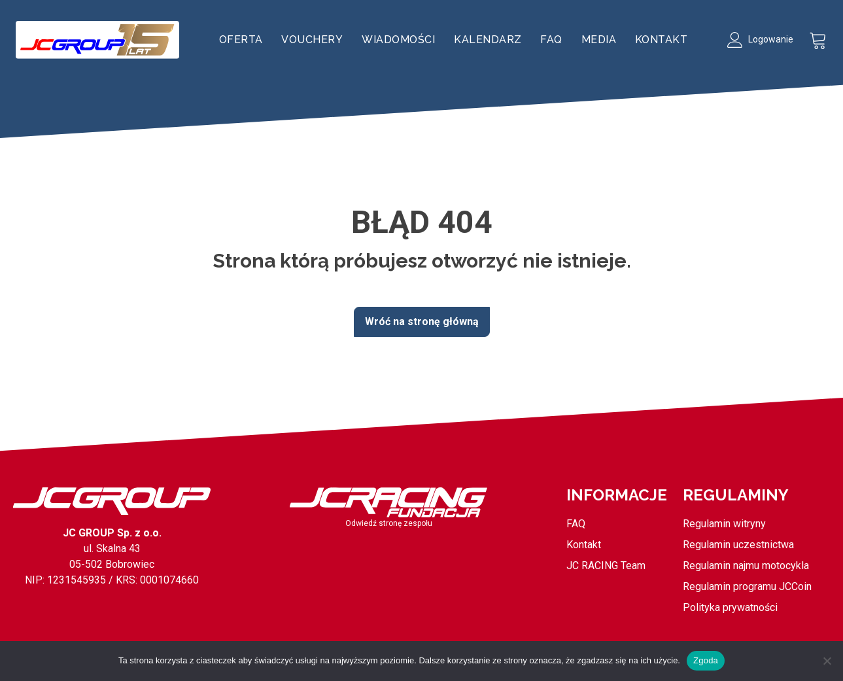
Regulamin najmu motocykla (746, 565)
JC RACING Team (605, 565)
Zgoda (705, 660)
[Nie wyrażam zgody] (826, 660)
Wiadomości (398, 39)
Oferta (241, 39)
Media (599, 39)
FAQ (551, 39)
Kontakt (661, 39)
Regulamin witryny (724, 523)
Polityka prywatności (730, 607)
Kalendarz (488, 39)
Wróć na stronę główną (422, 321)
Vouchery (312, 39)
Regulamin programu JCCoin (747, 586)
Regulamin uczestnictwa (738, 544)
